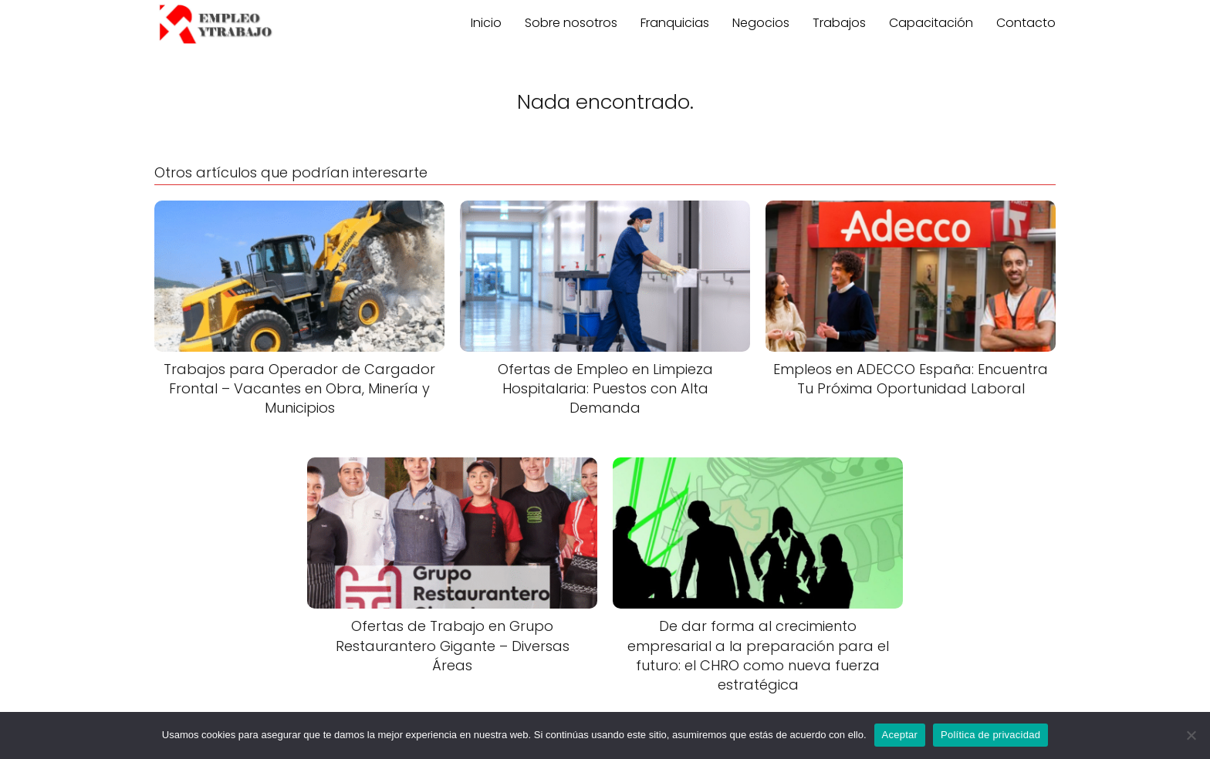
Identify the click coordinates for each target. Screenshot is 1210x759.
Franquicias (674, 23)
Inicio (486, 23)
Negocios (760, 23)
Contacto (1026, 23)
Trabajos (839, 23)
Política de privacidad (990, 734)
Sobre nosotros (571, 23)
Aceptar (900, 734)
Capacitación (931, 23)
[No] (1190, 735)
